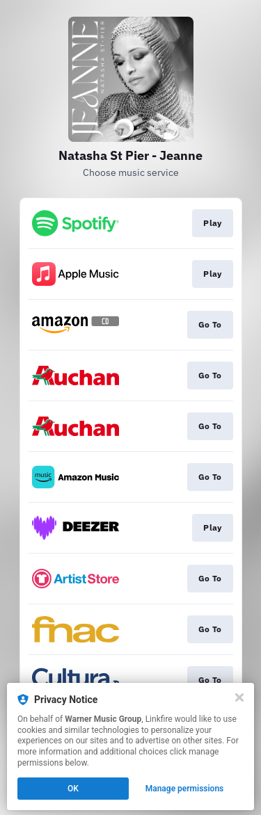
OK (73, 788)
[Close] (239, 697)
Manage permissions (184, 788)
